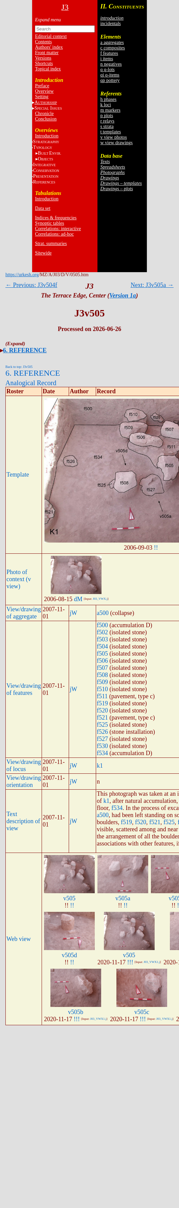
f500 (102, 625)
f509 (102, 682)
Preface (42, 85)
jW (73, 613)
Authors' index (49, 47)
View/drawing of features (23, 689)
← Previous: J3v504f (31, 285)
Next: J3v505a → (152, 285)
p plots (106, 115)
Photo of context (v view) (18, 579)
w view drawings (116, 142)
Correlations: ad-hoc (54, 234)
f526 (102, 731)
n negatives (110, 64)
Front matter (47, 52)
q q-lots (107, 69)
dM (78, 599)
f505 (102, 653)
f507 (102, 667)
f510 (102, 689)
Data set (42, 208)
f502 (102, 632)
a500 (103, 613)
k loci (105, 104)
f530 (102, 746)
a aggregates (112, 42)
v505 (69, 898)
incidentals (110, 23)
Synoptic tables (49, 223)
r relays (107, 121)
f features (109, 53)
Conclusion (46, 119)
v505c (141, 1012)
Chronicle (44, 113)
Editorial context (51, 36)
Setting (41, 96)
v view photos (113, 137)
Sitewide (43, 253)
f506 (102, 660)
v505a (122, 898)
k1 (100, 765)
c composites (112, 47)
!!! (130, 962)
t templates (110, 131)
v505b (75, 1012)
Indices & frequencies (55, 217)
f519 (102, 703)
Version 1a (122, 295)
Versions (43, 58)
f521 (102, 717)
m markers (110, 110)
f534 (102, 753)
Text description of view (23, 821)
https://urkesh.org (22, 274)
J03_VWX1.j (151, 962)
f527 (102, 738)
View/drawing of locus (23, 765)
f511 (102, 696)
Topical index (48, 68)
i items (106, 58)
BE (49, 153)
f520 (102, 710)
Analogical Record (31, 383)
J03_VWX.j (100, 598)
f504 (102, 646)
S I (48, 108)
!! (156, 547)
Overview (44, 91)
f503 (102, 639)
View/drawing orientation (23, 781)
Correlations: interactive (58, 228)
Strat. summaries (51, 243)
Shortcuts (44, 63)
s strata (106, 126)
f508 (102, 675)
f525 (102, 724)
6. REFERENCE (25, 350)
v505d (69, 955)
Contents (43, 41)
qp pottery (109, 80)
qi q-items (109, 75)
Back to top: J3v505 (18, 367)
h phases (108, 99)
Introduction (46, 135)
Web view (18, 939)
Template (17, 474)
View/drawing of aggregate (23, 613)
